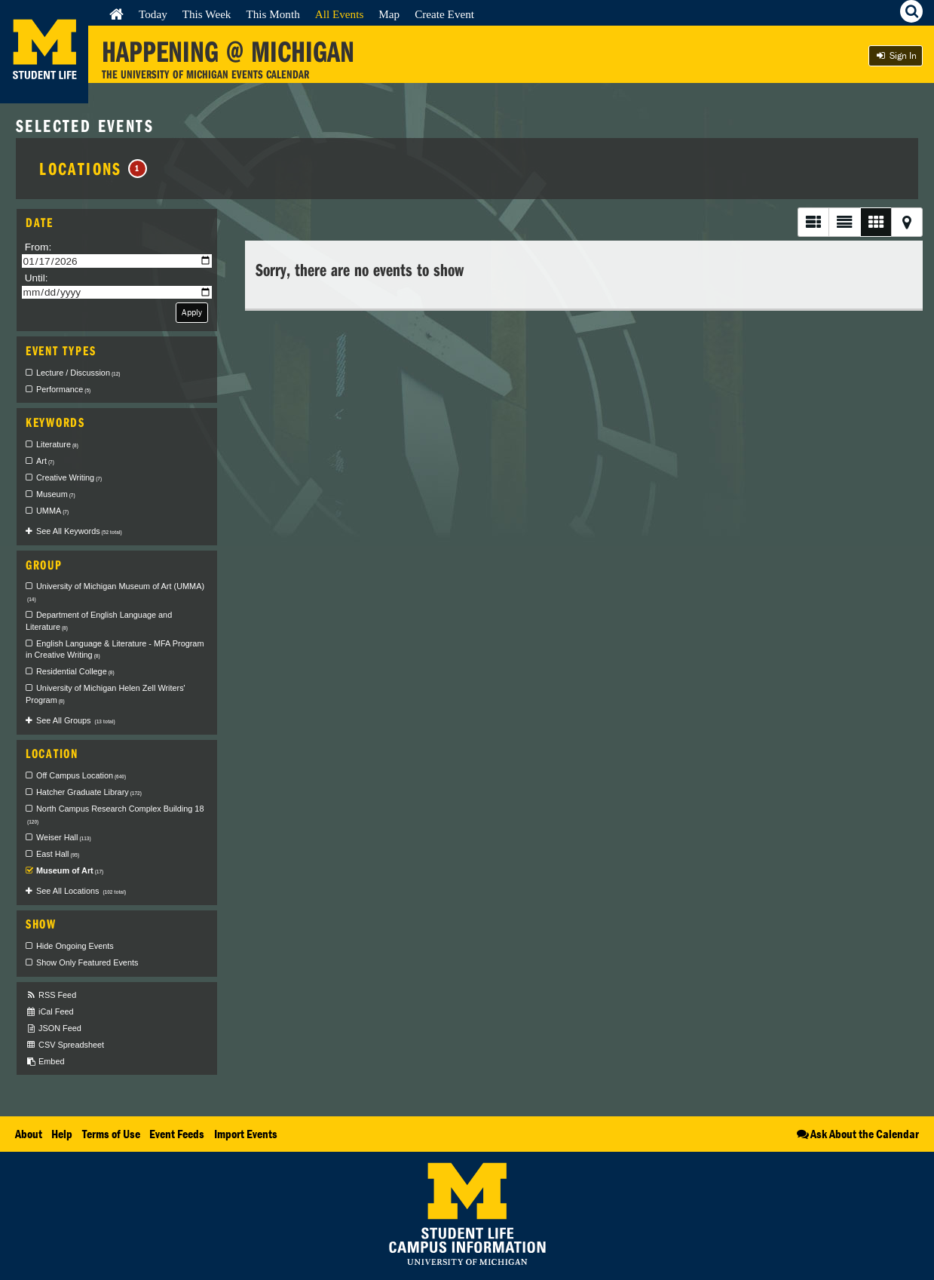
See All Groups (75, 720)
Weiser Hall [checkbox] (63, 837)
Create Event (444, 14)
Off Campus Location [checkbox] (81, 775)
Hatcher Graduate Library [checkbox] (89, 792)
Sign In (895, 55)
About (28, 1133)
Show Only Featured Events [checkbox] (87, 962)
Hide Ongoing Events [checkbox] (75, 945)
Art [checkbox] (45, 460)
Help (61, 1133)
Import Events (245, 1133)
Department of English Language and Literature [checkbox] (99, 620)
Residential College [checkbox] (75, 671)
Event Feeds (176, 1133)
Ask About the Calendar (857, 1133)
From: (38, 247)
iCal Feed (50, 1012)
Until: (36, 278)
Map (389, 14)
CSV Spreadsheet (65, 1045)
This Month (272, 14)
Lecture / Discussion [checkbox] (78, 372)
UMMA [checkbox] (52, 510)
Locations (93, 168)
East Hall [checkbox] (57, 853)
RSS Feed (51, 995)
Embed (45, 1062)
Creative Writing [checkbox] (69, 477)
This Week (206, 14)
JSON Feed (53, 1028)
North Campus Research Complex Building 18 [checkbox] (115, 814)
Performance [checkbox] (63, 389)
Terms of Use (111, 1133)
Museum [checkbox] (55, 494)
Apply (192, 312)
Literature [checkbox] (57, 444)
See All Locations (81, 890)
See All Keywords (79, 531)
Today (153, 14)
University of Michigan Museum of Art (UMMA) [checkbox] (115, 592)
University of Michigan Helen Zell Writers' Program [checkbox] (105, 693)
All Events (339, 14)
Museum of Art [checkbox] (69, 870)
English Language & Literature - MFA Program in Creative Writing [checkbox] (115, 649)
